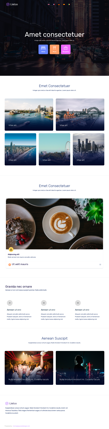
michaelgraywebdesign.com (21, 426)
